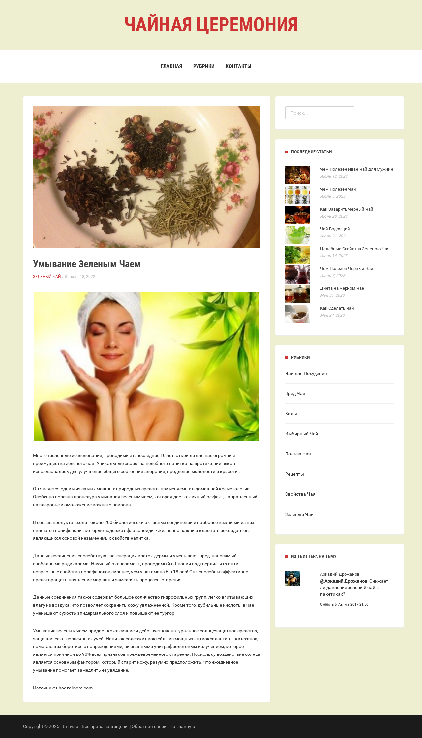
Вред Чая (295, 393)
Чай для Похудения (306, 373)
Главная (171, 66)
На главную (182, 726)
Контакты (238, 66)
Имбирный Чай (301, 433)
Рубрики (204, 66)
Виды (291, 413)
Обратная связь (149, 726)
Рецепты (294, 474)
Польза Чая (298, 453)
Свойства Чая (300, 494)
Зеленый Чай (47, 276)
